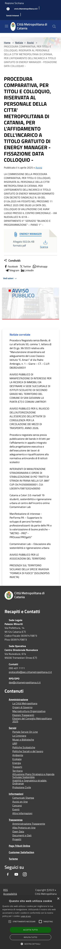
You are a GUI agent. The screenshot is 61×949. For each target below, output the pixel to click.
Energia (16, 762)
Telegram (12, 270)
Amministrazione (18, 699)
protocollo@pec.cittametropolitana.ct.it (30, 672)
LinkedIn (27, 270)
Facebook (11, 266)
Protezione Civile (21, 787)
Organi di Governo (22, 707)
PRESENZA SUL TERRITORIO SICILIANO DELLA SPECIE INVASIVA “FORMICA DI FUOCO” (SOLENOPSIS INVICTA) (30, 571)
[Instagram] (24, 874)
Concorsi (17, 805)
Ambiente (17, 755)
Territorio (17, 770)
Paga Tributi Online (19, 846)
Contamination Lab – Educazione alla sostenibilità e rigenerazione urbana (30, 546)
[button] (24, 921)
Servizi (12, 728)
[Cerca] (54, 26)
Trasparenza (15, 820)
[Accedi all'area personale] (8, 8)
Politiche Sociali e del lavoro (27, 751)
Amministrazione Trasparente (28, 823)
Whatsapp (39, 266)
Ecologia (16, 759)
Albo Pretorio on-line (23, 827)
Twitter (25, 266)
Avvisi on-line (20, 801)
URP (14, 743)
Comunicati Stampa (23, 797)
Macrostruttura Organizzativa (28, 711)
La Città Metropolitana (24, 703)
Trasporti (17, 766)
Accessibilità (10, 894)
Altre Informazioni (22, 813)
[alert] (30, 922)
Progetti (16, 839)
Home (7, 42)
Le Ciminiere (19, 735)
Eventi (16, 809)
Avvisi (30, 42)
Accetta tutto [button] (30, 930)
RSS (5, 890)
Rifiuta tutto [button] (30, 937)
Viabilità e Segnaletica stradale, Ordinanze (29, 782)
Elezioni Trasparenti (23, 715)
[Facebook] (8, 874)
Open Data (18, 831)
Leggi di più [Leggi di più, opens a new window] (26, 916)
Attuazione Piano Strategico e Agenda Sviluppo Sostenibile (33, 776)
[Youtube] (16, 874)
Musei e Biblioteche (23, 739)
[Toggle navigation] (6, 26)
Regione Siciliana (14, 3)
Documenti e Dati (22, 835)
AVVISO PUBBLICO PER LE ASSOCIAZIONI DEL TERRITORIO (28, 556)
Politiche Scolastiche (23, 747)
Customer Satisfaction (21, 852)
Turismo (13, 859)
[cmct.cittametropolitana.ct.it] (25, 8)
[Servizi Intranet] (12, 15)
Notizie (19, 42)
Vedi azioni (10, 278)
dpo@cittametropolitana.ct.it (25, 682)
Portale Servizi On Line (25, 731)
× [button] (58, 899)
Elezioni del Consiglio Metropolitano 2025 (32, 720)
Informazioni (16, 794)
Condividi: (12, 260)
